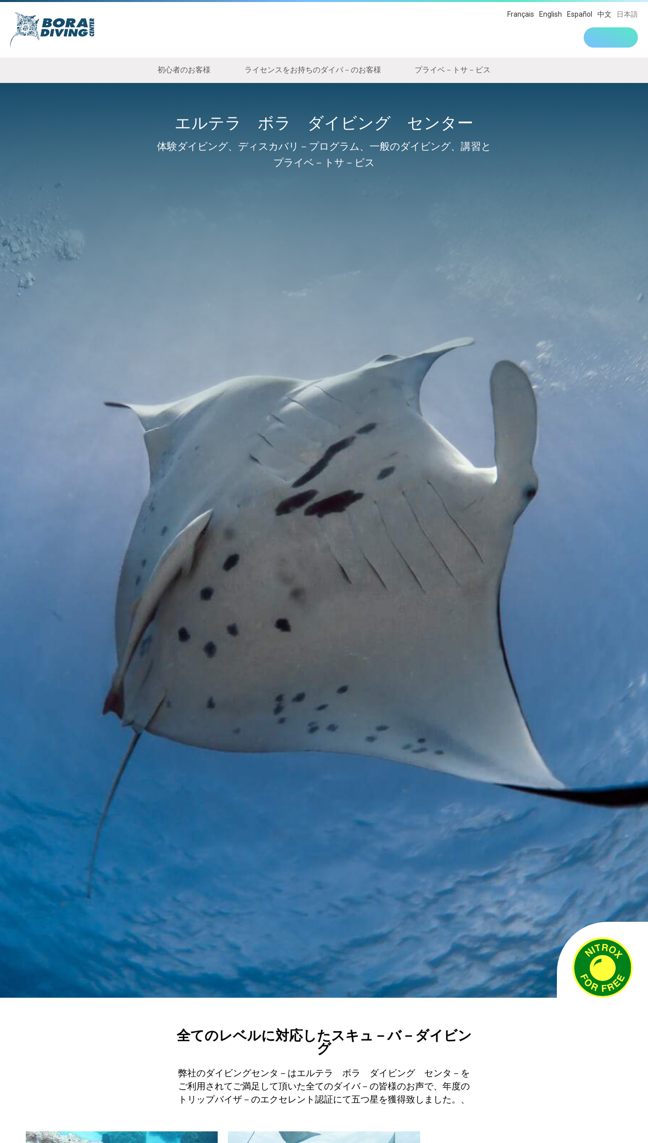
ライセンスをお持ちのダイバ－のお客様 (313, 69)
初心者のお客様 (184, 69)
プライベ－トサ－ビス (453, 69)
